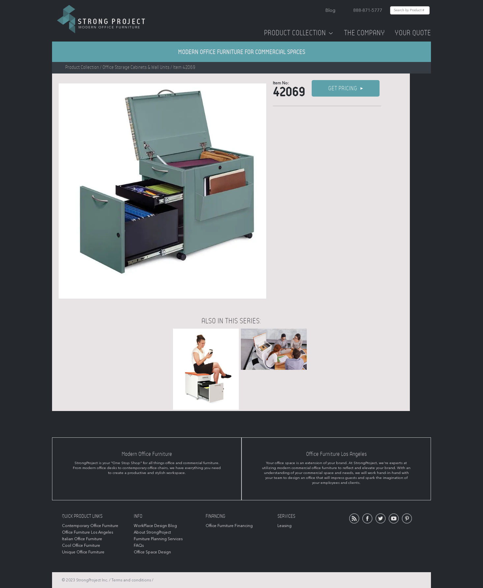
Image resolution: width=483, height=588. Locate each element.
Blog (330, 10)
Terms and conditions (131, 580)
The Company (364, 33)
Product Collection (299, 33)
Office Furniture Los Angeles (87, 532)
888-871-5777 (367, 10)
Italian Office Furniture (82, 539)
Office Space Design (152, 552)
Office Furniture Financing (229, 525)
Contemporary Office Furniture (90, 525)
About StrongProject (152, 532)
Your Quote (413, 33)
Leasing (284, 525)
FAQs (139, 545)
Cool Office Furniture (81, 545)
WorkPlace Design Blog (155, 525)
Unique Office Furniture (83, 552)
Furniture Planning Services (158, 539)
